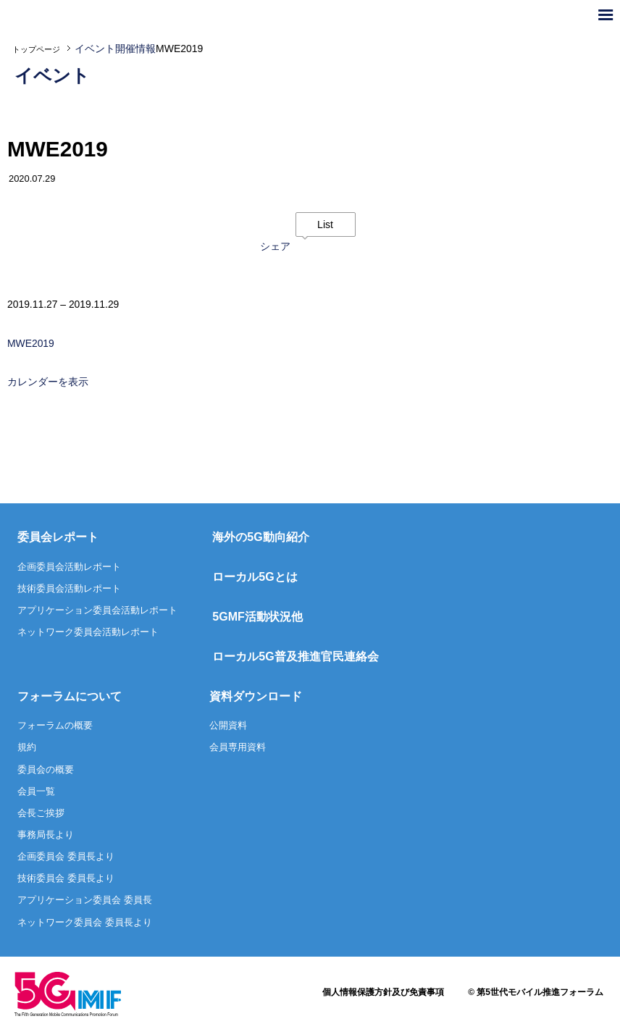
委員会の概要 (45, 770)
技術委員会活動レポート (69, 589)
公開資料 (228, 726)
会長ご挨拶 (40, 814)
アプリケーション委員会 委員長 (84, 902)
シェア (275, 247)
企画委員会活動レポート (69, 568)
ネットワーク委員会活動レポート (88, 633)
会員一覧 (36, 792)
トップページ (36, 49)
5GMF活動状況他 (257, 618)
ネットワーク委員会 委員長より (84, 923)
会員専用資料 (237, 749)
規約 (26, 749)
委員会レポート (58, 538)
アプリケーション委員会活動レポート (97, 611)
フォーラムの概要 (55, 726)
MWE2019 (30, 345)
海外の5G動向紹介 (260, 538)
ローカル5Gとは (254, 578)
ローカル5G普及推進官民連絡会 (295, 658)
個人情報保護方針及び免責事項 (383, 994)
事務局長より (45, 836)
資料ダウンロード (255, 698)
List (325, 224)
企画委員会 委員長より (65, 857)
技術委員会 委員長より (65, 879)
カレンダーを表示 (47, 384)
